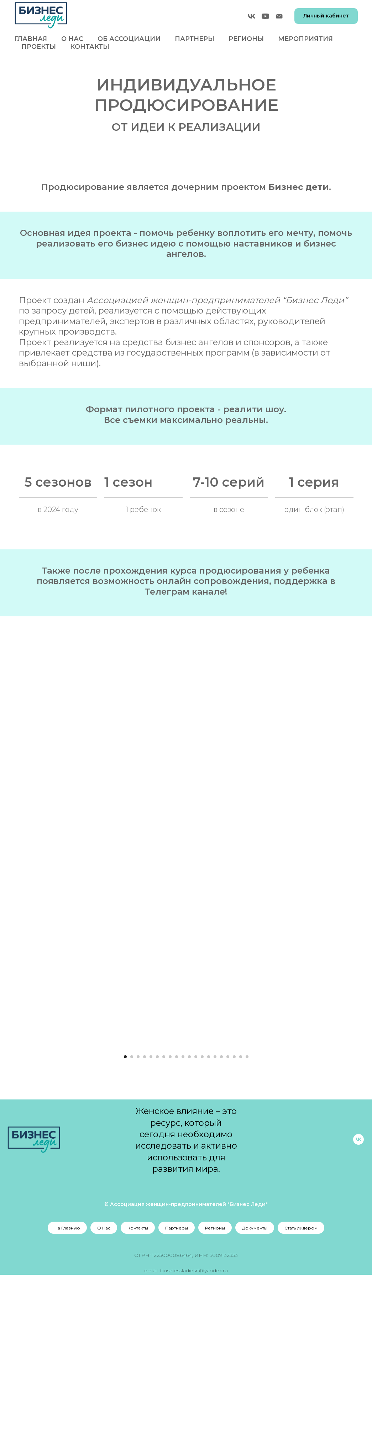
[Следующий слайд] (325, 1126)
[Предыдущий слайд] (47, 1126)
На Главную (67, 1387)
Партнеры (194, 39)
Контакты (89, 47)
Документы (254, 1387)
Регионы (215, 1387)
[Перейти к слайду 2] (131, 1216)
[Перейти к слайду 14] (208, 1216)
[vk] (251, 16)
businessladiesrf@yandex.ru (194, 1430)
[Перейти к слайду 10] (183, 1216)
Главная (30, 39)
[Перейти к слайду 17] (227, 1216)
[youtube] (265, 16)
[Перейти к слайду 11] (189, 1216)
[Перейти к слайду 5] (151, 1216)
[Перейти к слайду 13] (202, 1216)
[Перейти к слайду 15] (215, 1216)
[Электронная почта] (279, 16)
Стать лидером (301, 1387)
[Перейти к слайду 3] (138, 1216)
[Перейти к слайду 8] (170, 1216)
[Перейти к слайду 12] (195, 1216)
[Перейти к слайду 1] (125, 1216)
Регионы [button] (246, 39)
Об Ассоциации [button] (129, 39)
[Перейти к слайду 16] (221, 1216)
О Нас (72, 39)
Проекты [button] (38, 47)
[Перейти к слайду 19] (240, 1216)
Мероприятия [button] (305, 39)
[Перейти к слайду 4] (144, 1216)
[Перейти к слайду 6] (157, 1216)
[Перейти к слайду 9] (176, 1216)
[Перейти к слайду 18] (234, 1216)
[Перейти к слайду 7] (163, 1216)
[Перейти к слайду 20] (247, 1216)
